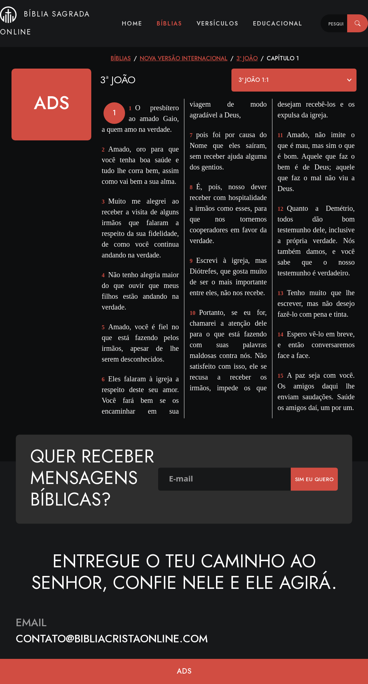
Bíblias (169, 23)
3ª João (247, 58)
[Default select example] (293, 80)
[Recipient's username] (334, 23)
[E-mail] (224, 479)
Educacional (278, 23)
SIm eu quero (314, 479)
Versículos (218, 23)
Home (132, 23)
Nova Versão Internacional (183, 58)
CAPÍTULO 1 (283, 58)
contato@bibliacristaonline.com (112, 638)
